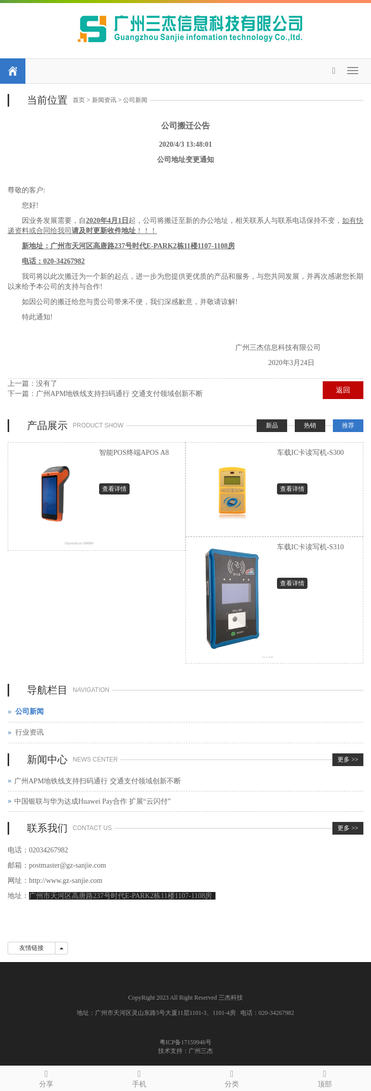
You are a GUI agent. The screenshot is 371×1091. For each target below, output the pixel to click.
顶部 (325, 1077)
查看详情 (114, 488)
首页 (79, 100)
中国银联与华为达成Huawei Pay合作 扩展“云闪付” (92, 801)
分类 (232, 1077)
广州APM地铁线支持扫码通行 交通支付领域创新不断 (119, 394)
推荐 (348, 425)
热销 (310, 425)
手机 (139, 1077)
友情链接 (31, 947)
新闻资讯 (104, 100)
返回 (343, 390)
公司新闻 (135, 100)
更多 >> (347, 759)
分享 (46, 1077)
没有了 (46, 383)
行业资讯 (29, 732)
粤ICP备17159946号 (186, 1042)
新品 (272, 425)
